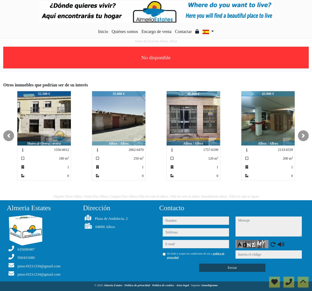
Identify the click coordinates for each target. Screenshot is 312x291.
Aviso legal (183, 285)
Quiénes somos (125, 31)
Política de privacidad (137, 285)
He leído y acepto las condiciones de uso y (195, 255)
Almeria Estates (113, 285)
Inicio (103, 31)
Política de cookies (163, 285)
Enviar (232, 268)
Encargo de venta (156, 31)
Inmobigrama (210, 285)
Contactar (183, 31)
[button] (8, 135)
